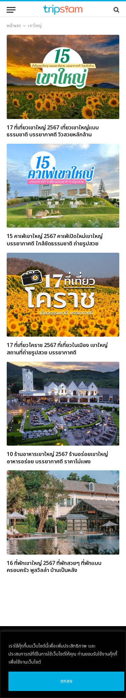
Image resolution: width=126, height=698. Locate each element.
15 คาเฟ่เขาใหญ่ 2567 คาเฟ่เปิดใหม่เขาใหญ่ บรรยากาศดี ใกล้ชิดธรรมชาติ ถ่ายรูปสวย (54, 240)
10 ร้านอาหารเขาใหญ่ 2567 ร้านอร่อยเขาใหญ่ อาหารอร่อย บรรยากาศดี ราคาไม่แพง (57, 458)
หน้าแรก (14, 25)
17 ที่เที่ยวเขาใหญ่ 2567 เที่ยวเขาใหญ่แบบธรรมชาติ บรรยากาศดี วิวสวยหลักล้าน (53, 131)
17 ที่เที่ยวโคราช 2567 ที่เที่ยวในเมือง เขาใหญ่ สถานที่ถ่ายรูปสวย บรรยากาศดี (57, 349)
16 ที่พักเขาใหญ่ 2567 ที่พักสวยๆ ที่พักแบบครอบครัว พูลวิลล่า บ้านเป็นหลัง (54, 567)
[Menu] (11, 9)
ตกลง (66, 681)
